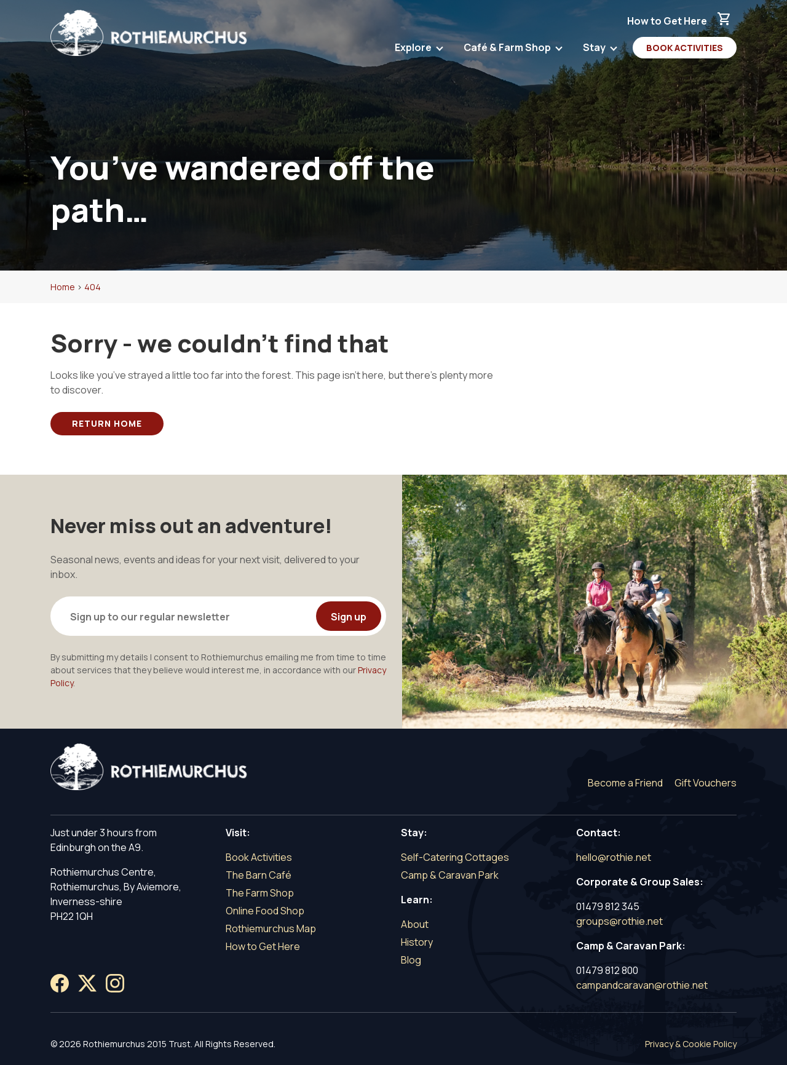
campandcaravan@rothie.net (642, 985)
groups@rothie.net (619, 921)
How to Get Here (667, 21)
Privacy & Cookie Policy (691, 1044)
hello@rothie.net (613, 857)
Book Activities (684, 47)
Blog (411, 960)
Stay (595, 50)
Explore (414, 50)
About (415, 924)
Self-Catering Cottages (455, 857)
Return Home (107, 423)
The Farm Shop (260, 893)
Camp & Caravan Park (450, 875)
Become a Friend (625, 783)
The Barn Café (258, 875)
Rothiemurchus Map (271, 928)
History (417, 942)
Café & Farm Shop (508, 50)
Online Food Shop (265, 910)
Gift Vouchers (705, 783)
